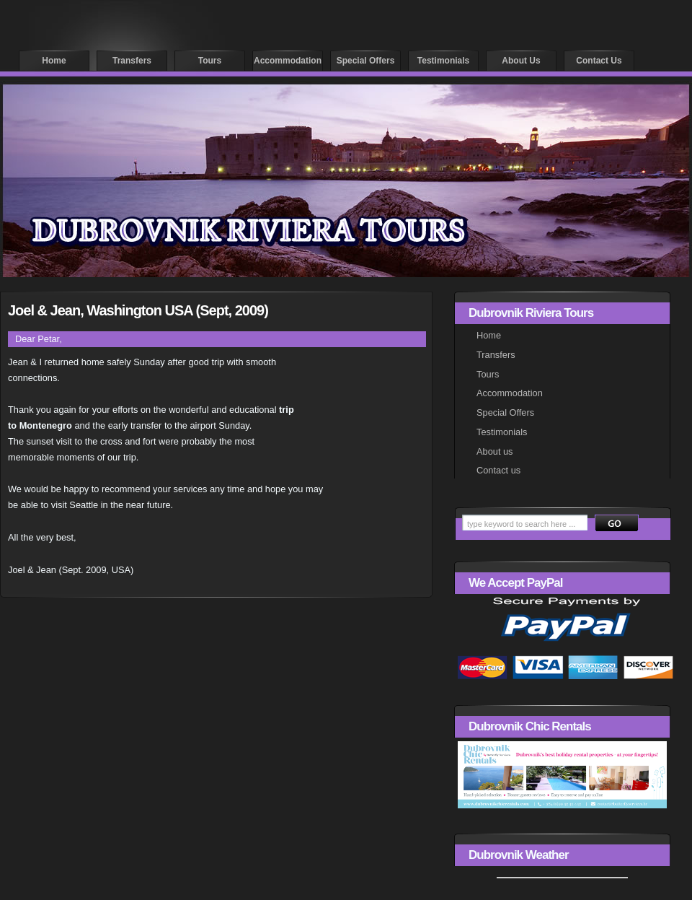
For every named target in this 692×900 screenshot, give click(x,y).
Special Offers (505, 412)
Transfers (131, 61)
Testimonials (443, 61)
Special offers (366, 61)
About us (521, 61)
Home (54, 61)
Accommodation (287, 61)
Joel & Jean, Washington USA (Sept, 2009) (138, 310)
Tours (209, 61)
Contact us (598, 61)
